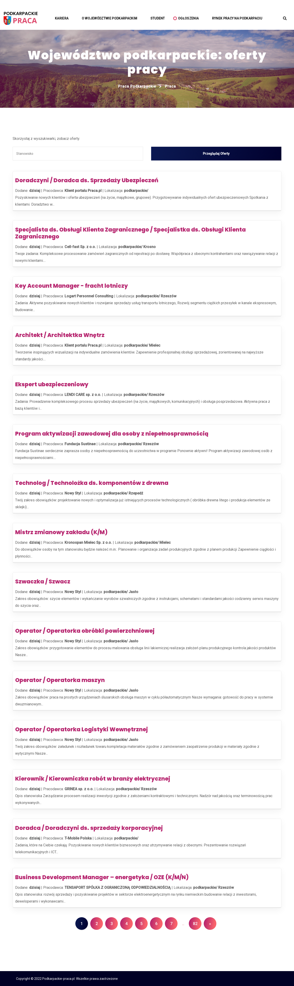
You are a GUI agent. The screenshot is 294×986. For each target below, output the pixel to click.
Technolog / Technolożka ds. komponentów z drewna (91, 482)
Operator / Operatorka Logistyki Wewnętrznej (81, 729)
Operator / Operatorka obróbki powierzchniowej (85, 630)
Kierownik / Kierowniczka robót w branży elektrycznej (92, 778)
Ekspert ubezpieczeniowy (51, 384)
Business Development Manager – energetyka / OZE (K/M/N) (102, 877)
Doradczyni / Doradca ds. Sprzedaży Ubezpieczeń (86, 180)
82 (195, 923)
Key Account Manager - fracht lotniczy (71, 285)
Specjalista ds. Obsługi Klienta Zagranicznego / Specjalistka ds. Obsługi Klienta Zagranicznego (130, 233)
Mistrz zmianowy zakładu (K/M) (61, 532)
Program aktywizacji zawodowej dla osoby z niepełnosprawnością (111, 433)
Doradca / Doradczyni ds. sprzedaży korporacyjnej (89, 827)
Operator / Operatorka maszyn (60, 680)
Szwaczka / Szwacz (42, 581)
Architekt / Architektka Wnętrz (60, 335)
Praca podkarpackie (137, 86)
